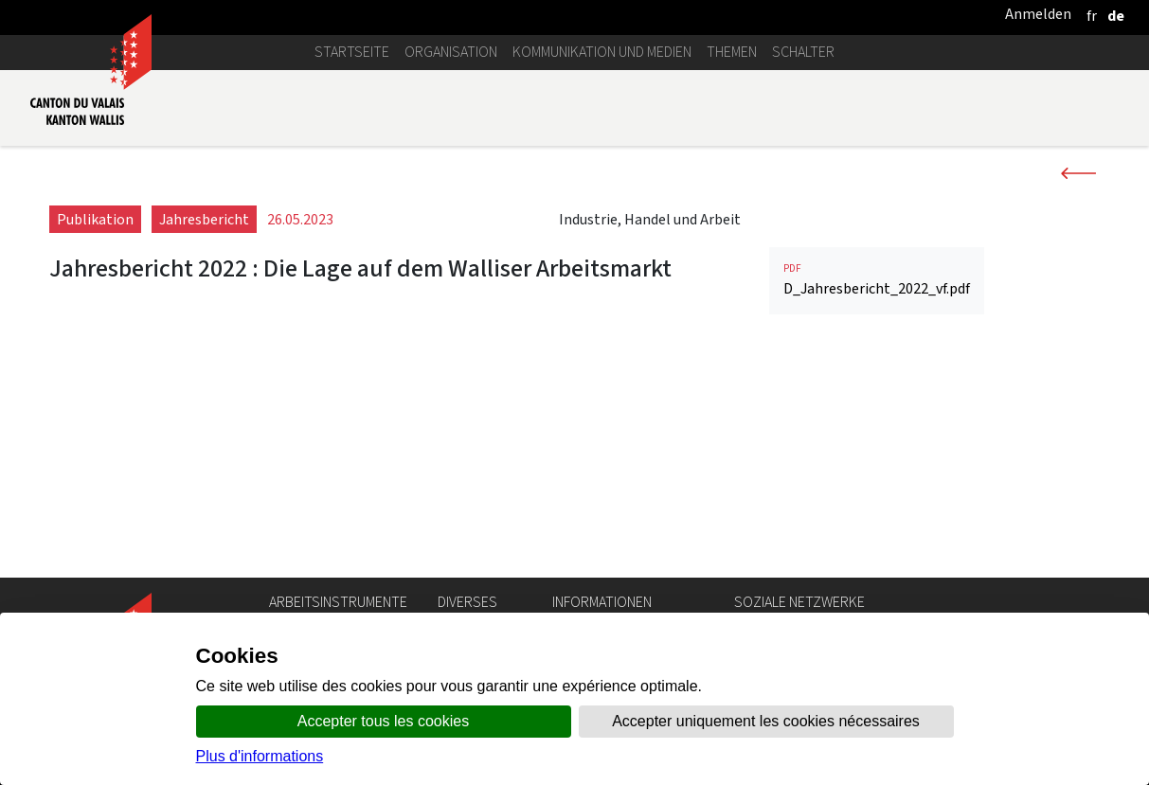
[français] (1091, 16)
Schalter (803, 52)
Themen (732, 52)
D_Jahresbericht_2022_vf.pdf (876, 499)
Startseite (351, 52)
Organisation (450, 52)
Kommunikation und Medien (601, 52)
